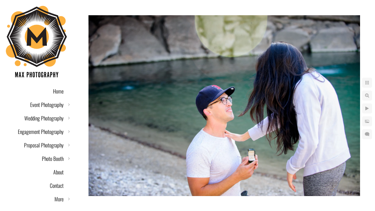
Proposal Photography (44, 145)
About (58, 172)
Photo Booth (53, 158)
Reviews (56, 199)
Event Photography (47, 104)
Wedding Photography (44, 118)
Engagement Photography (41, 131)
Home (58, 91)
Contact (57, 185)
